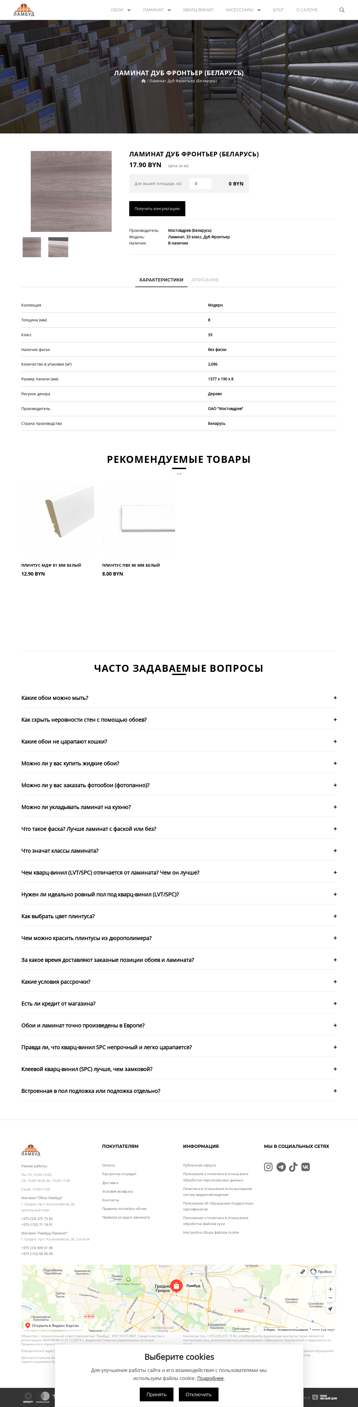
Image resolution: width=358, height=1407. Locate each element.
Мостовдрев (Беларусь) (189, 230)
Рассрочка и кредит (119, 1173)
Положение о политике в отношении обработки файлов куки (215, 1220)
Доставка (110, 1182)
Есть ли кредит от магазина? (58, 1003)
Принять (156, 1394)
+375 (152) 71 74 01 (37, 1224)
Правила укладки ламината (126, 1217)
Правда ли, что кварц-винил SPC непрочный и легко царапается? (106, 1047)
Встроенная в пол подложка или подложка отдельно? (90, 1091)
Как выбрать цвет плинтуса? (58, 916)
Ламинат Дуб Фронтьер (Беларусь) (183, 80)
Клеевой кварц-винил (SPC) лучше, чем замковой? (86, 1069)
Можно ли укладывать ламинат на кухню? (76, 807)
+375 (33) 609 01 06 (37, 1247)
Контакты (110, 1200)
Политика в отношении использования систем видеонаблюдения (217, 1191)
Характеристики (161, 280)
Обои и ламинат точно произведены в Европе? (83, 1025)
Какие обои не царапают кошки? (64, 741)
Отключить (199, 1394)
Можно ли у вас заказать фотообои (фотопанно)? (85, 785)
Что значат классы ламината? (59, 850)
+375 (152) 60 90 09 (37, 1253)
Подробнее (210, 1378)
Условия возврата (117, 1191)
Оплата (108, 1165)
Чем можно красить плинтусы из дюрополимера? (86, 938)
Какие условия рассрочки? (55, 981)
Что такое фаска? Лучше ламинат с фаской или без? (88, 828)
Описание (205, 280)
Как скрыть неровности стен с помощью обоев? (84, 719)
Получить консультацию (157, 208)
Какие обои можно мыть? (54, 697)
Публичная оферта (199, 1165)
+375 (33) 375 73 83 (37, 1218)
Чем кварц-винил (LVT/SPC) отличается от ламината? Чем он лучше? (110, 872)
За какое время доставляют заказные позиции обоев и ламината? (107, 960)
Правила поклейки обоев (124, 1208)
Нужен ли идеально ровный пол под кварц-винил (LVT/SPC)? (100, 894)
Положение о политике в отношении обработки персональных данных (215, 1176)
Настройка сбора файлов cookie (211, 1232)
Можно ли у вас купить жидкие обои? (70, 763)
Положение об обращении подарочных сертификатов (218, 1206)
